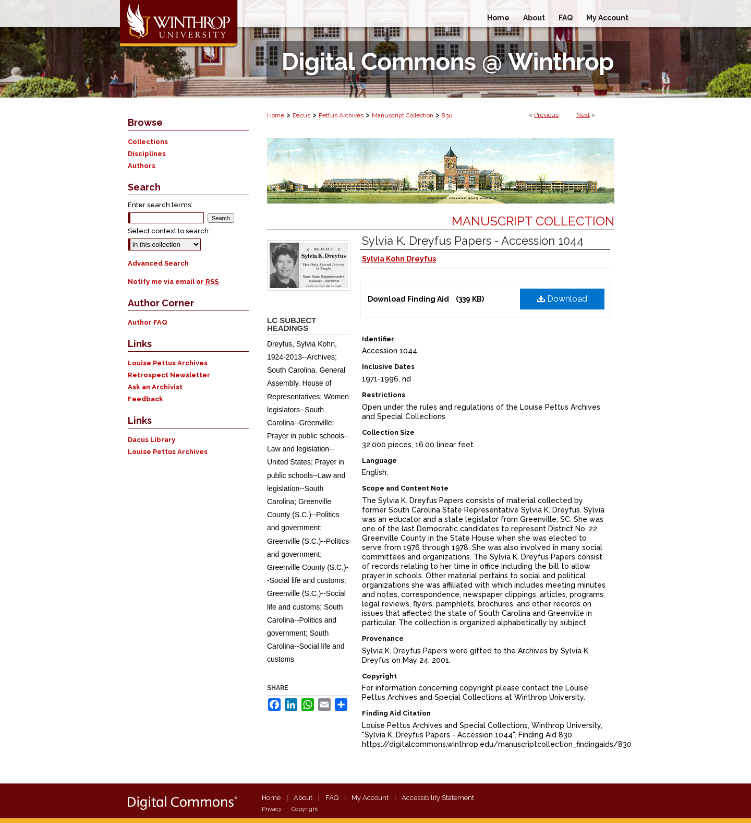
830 (447, 115)
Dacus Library (151, 440)
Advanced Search (158, 263)
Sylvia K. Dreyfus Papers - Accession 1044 (473, 240)
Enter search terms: (160, 205)
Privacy (272, 809)
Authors (141, 166)
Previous (546, 114)
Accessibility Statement (438, 798)
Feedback (145, 399)
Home (275, 115)
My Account (370, 798)
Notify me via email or (173, 281)
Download (562, 299)
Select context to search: (169, 231)
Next (583, 114)
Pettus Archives (341, 115)
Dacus (301, 115)
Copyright (305, 809)
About (303, 798)
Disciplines (147, 154)
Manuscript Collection (402, 115)
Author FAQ (147, 322)
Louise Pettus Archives (168, 363)
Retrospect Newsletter (169, 375)
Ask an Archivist (155, 387)
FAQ (331, 798)
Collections (148, 142)
